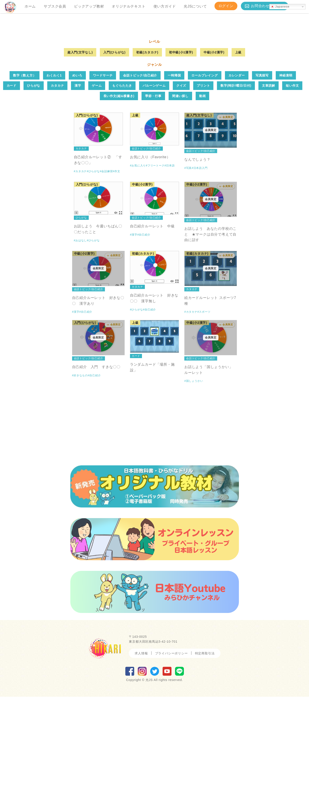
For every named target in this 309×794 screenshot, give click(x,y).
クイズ (181, 183)
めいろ (77, 172)
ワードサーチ (103, 172)
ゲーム (97, 183)
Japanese (280, 6)
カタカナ (57, 183)
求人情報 (141, 750)
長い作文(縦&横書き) (118, 193)
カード (11, 183)
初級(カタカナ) (147, 149)
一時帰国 (174, 172)
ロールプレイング (204, 172)
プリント (203, 183)
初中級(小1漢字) (181, 149)
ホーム (30, 6)
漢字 (78, 183)
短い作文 (292, 183)
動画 (202, 193)
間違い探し (180, 193)
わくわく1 (54, 172)
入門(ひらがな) (114, 149)
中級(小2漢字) (214, 149)
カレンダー (236, 172)
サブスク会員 (55, 6)
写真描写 (262, 172)
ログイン (225, 6)
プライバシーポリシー (171, 750)
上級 (238, 149)
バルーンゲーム (154, 183)
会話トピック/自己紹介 (140, 172)
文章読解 (268, 183)
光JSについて (195, 6)
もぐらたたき (122, 183)
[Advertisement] (154, 518)
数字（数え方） (24, 172)
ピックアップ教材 (89, 6)
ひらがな (33, 183)
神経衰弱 (285, 172)
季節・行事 (153, 193)
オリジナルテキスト (128, 6)
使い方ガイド (165, 6)
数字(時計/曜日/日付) (235, 183)
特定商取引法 (205, 750)
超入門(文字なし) (80, 149)
